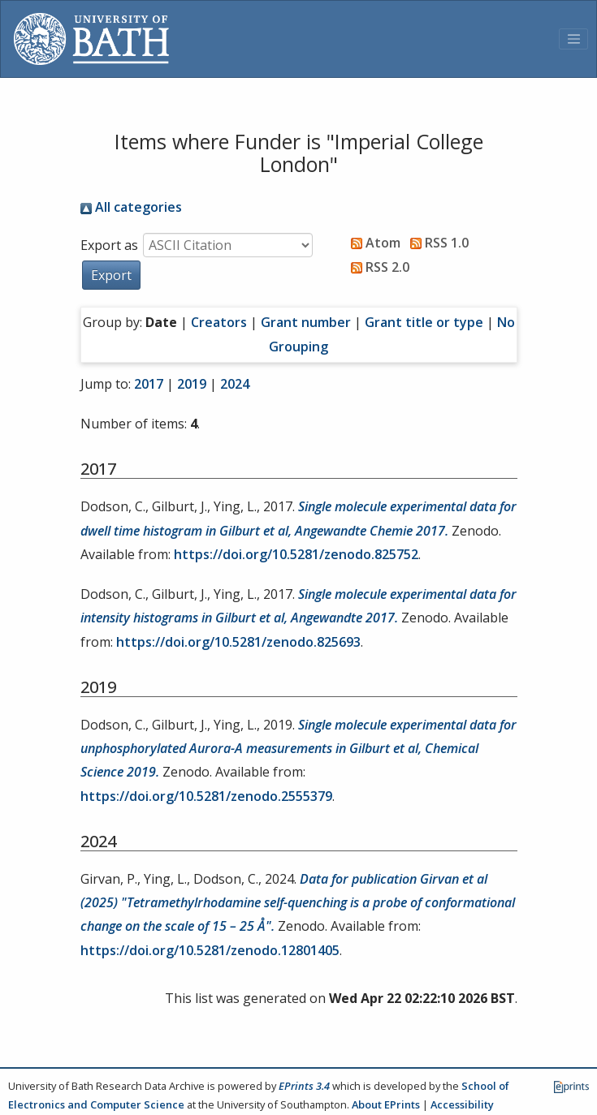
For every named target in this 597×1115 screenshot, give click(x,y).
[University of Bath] (91, 39)
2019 (191, 384)
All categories (131, 207)
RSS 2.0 (376, 267)
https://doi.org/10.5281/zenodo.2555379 (206, 796)
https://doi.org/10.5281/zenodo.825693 (238, 642)
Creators (219, 322)
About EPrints (386, 1104)
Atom (372, 243)
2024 (234, 384)
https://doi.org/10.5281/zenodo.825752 (296, 554)
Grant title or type (424, 322)
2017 (148, 384)
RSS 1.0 (436, 243)
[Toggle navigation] (573, 39)
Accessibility (462, 1104)
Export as (109, 245)
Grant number (306, 322)
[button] (111, 275)
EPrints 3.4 (304, 1085)
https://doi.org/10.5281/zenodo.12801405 (210, 950)
